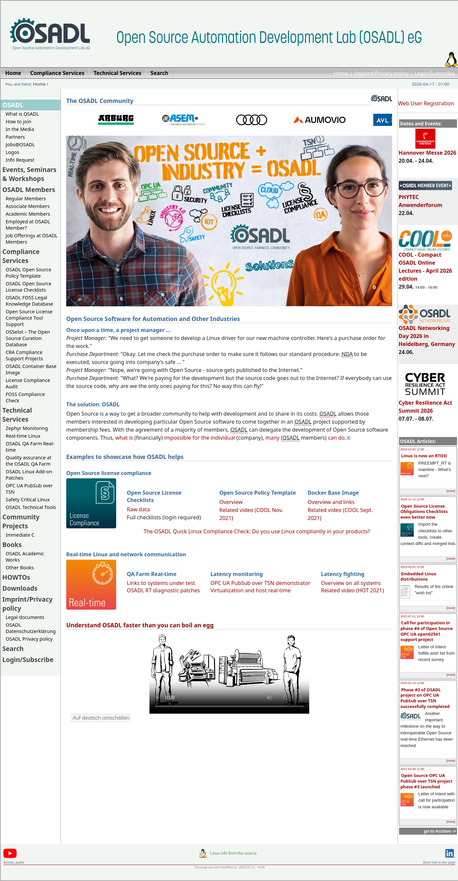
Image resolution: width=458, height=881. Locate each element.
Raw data (138, 509)
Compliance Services (21, 256)
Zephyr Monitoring (27, 428)
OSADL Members (28, 189)
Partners (15, 137)
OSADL (13, 104)
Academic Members (28, 214)
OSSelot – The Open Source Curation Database (28, 338)
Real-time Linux (23, 436)
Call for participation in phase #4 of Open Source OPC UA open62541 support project (426, 631)
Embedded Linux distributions (418, 576)
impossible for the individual (199, 437)
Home (340, 73)
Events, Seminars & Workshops (29, 174)
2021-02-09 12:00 (412, 769)
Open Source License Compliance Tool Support (29, 317)
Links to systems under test (161, 583)
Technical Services (17, 415)
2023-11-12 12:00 (412, 499)
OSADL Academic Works (25, 556)
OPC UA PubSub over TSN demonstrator (260, 583)
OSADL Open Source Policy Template (28, 272)
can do (336, 437)
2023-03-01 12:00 (412, 567)
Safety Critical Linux (28, 499)
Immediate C (20, 535)
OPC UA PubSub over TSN (29, 488)
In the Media (20, 129)
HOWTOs (16, 577)
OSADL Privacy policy (29, 639)
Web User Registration (426, 103)
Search (13, 648)
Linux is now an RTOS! (424, 456)
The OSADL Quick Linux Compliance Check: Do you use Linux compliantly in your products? (256, 531)
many (273, 437)
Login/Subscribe (434, 73)
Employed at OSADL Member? (28, 224)
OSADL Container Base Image (31, 369)
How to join (18, 121)
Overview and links (331, 502)
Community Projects (21, 521)
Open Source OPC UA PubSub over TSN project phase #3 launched (426, 780)
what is (124, 437)
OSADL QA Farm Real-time (30, 446)
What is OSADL (22, 114)
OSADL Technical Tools (31, 507)
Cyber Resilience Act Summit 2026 (425, 403)
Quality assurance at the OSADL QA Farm (28, 460)
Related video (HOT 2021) (352, 590)
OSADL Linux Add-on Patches (29, 474)
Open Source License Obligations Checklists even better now (424, 511)
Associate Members (28, 206)
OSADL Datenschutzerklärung (31, 628)
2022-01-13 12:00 (412, 683)
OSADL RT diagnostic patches (163, 590)
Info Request (20, 160)
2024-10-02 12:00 (412, 449)
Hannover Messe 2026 (427, 149)
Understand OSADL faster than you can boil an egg (140, 625)
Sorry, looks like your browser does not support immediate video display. (229, 673)
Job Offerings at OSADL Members (32, 238)
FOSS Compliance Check (25, 397)
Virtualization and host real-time (250, 590)
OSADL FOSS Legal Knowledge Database (29, 300)
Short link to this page (439, 862)
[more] (450, 491)
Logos (12, 152)
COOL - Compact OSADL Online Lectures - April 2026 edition (425, 263)
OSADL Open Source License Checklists (28, 286)
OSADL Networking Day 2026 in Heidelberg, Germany (427, 333)
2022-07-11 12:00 (412, 616)
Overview (231, 502)
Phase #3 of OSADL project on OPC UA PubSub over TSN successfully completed (425, 698)
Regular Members (26, 198)
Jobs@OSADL (20, 144)
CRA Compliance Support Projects (24, 355)
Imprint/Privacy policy (381, 73)
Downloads (20, 588)
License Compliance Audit (28, 383)
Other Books (20, 567)
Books (12, 544)
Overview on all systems (351, 583)
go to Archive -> (440, 831)
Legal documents (25, 617)
